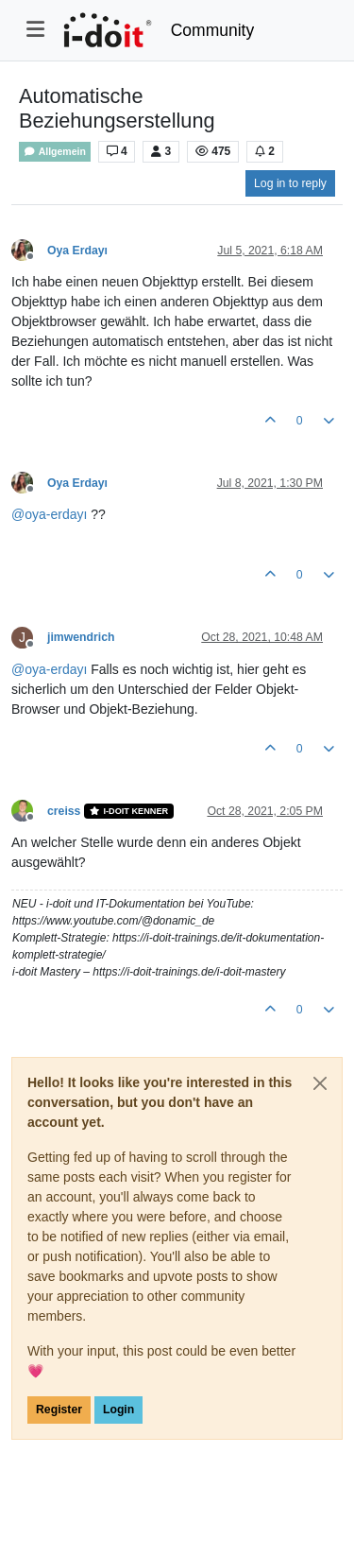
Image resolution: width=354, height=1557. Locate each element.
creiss (63, 811)
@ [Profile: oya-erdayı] (49, 514)
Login (118, 1409)
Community (213, 30)
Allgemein (55, 152)
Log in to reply (290, 183)
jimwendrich (80, 637)
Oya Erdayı (77, 250)
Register (59, 1409)
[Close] (320, 1083)
